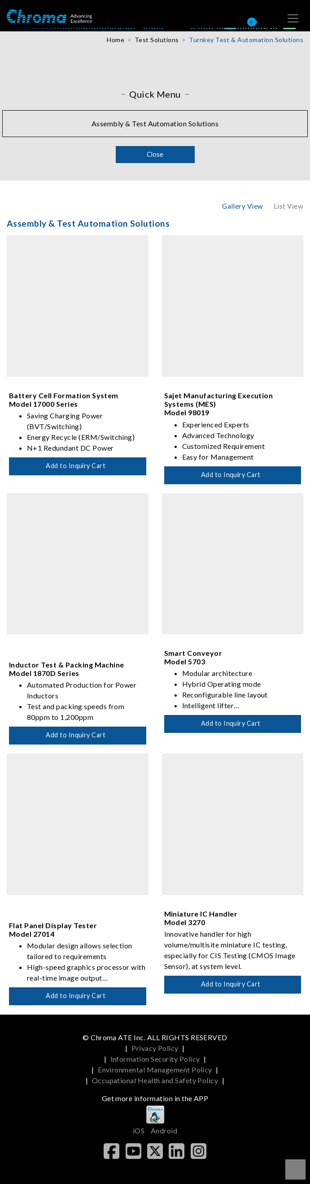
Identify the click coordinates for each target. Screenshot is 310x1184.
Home (115, 39)
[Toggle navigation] (293, 18)
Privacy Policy (155, 1048)
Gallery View (242, 206)
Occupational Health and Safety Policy (155, 1080)
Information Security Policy (155, 1059)
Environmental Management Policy (155, 1069)
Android (164, 1130)
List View (288, 206)
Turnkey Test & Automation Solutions (246, 39)
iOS (138, 1130)
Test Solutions (157, 39)
